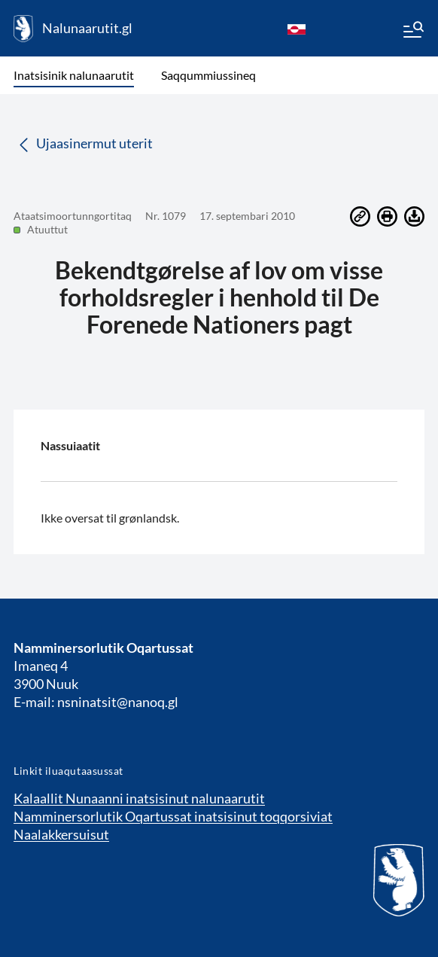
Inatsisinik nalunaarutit (74, 75)
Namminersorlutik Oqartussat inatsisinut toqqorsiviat (173, 816)
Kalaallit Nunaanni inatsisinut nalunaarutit (139, 798)
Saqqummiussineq (208, 75)
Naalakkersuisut (61, 834)
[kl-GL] (296, 29)
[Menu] (412, 32)
